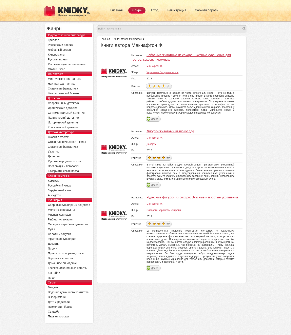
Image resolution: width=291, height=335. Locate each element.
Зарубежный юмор (60, 190)
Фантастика (55, 74)
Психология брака (60, 306)
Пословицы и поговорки (63, 166)
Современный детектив (63, 103)
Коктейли (54, 272)
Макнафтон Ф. (154, 66)
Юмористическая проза (63, 171)
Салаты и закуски (59, 234)
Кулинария (55, 200)
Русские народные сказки (64, 161)
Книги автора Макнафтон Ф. (129, 39)
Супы (51, 229)
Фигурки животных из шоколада (170, 131)
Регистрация (176, 10)
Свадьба (53, 311)
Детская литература (61, 132)
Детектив (54, 98)
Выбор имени (57, 297)
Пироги (52, 248)
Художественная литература (66, 35)
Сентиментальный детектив (66, 112)
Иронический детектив (62, 108)
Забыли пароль (206, 10)
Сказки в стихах (58, 137)
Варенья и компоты (60, 258)
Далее (154, 119)
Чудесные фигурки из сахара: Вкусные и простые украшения (192, 197)
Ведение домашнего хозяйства (68, 292)
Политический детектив (63, 117)
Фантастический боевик (63, 93)
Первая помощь (58, 316)
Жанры (137, 10)
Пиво (51, 277)
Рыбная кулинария (60, 219)
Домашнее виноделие (62, 263)
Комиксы (53, 180)
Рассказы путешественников (66, 64)
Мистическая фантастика (64, 78)
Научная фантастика (61, 83)
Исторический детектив (63, 122)
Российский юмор (59, 185)
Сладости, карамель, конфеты (164, 210)
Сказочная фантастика (63, 88)
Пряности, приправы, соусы (66, 253)
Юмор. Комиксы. (59, 175)
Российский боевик (60, 44)
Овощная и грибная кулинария (68, 224)
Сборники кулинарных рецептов (69, 204)
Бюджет (53, 287)
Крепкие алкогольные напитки (67, 268)
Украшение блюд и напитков (162, 72)
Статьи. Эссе (56, 69)
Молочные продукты (61, 209)
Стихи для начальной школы (67, 141)
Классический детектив (63, 127)
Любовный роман (59, 49)
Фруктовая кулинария (62, 238)
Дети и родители (59, 301)
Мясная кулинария (60, 214)
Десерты (151, 144)
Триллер (53, 40)
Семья (52, 282)
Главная (116, 10)
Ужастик (53, 151)
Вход (154, 10)
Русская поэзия (58, 59)
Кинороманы (56, 54)
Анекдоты (54, 195)
